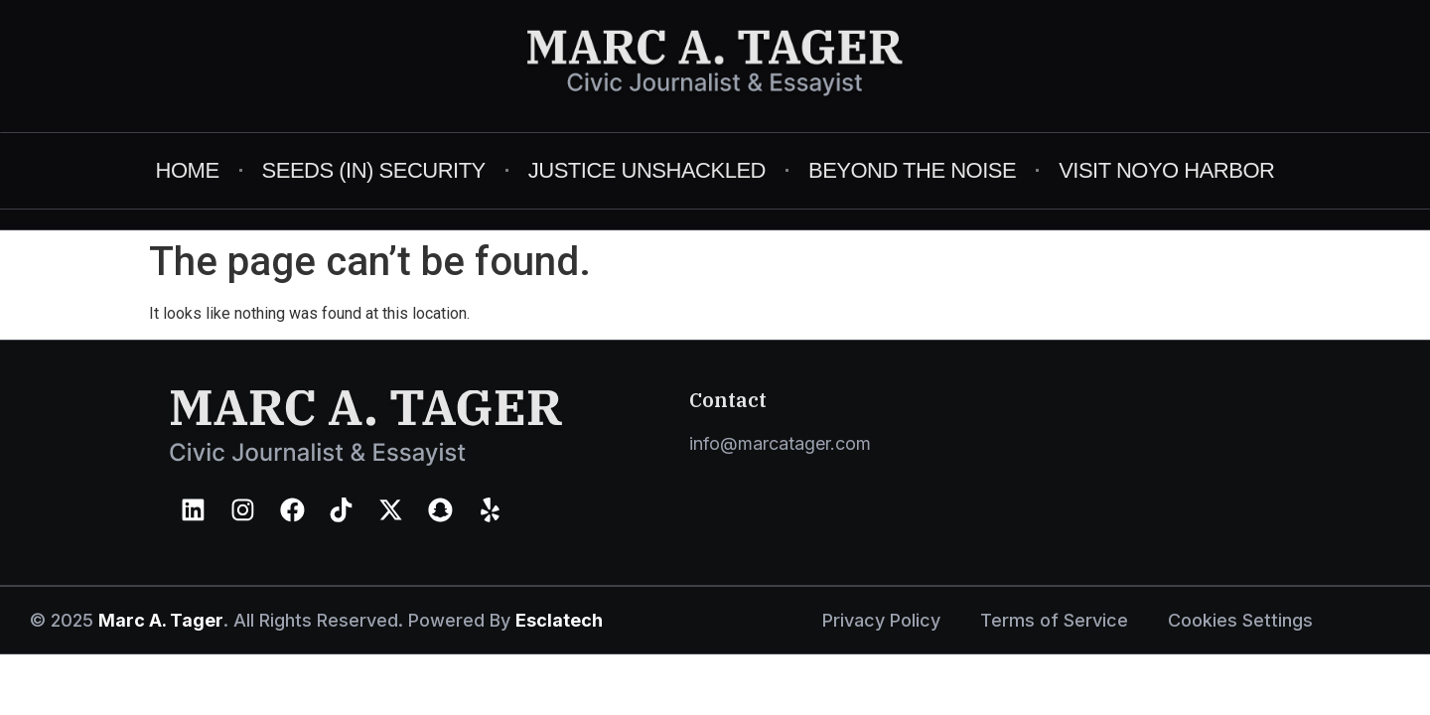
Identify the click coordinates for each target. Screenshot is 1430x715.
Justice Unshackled (647, 170)
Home (187, 170)
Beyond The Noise (912, 170)
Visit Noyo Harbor (1166, 170)
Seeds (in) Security (374, 170)
